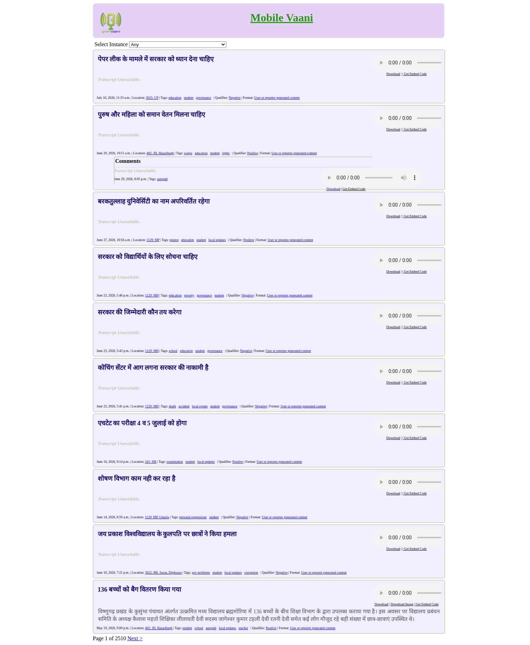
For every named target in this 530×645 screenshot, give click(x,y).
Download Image (402, 604)
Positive (252, 153)
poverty (189, 295)
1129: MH (151, 295)
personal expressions (193, 517)
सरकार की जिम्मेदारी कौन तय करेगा (139, 312)
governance (203, 98)
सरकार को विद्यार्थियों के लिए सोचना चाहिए (147, 256)
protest (174, 240)
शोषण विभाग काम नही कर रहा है (136, 478)
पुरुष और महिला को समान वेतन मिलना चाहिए (151, 114)
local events (200, 406)
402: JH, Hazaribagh (160, 153)
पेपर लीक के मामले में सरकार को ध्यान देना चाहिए (156, 59)
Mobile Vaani (281, 17)
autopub (162, 179)
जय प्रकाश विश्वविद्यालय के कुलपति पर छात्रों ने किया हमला (167, 534)
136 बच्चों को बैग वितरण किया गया (139, 589)
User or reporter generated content (277, 98)
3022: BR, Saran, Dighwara (163, 572)
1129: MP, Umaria (157, 517)
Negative (235, 98)
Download (393, 74)
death (172, 406)
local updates (217, 240)
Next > (135, 638)
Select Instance (111, 44)
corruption (251, 572)
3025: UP (152, 98)
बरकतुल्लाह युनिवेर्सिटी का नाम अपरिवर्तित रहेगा (154, 201)
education (174, 98)
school (173, 351)
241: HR (150, 462)
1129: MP (153, 240)
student (189, 98)
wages (188, 153)
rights (226, 153)
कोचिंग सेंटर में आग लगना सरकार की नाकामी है (153, 367)
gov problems (201, 572)
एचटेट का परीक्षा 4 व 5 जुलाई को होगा (142, 423)
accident (183, 406)
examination (175, 462)
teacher (243, 628)
